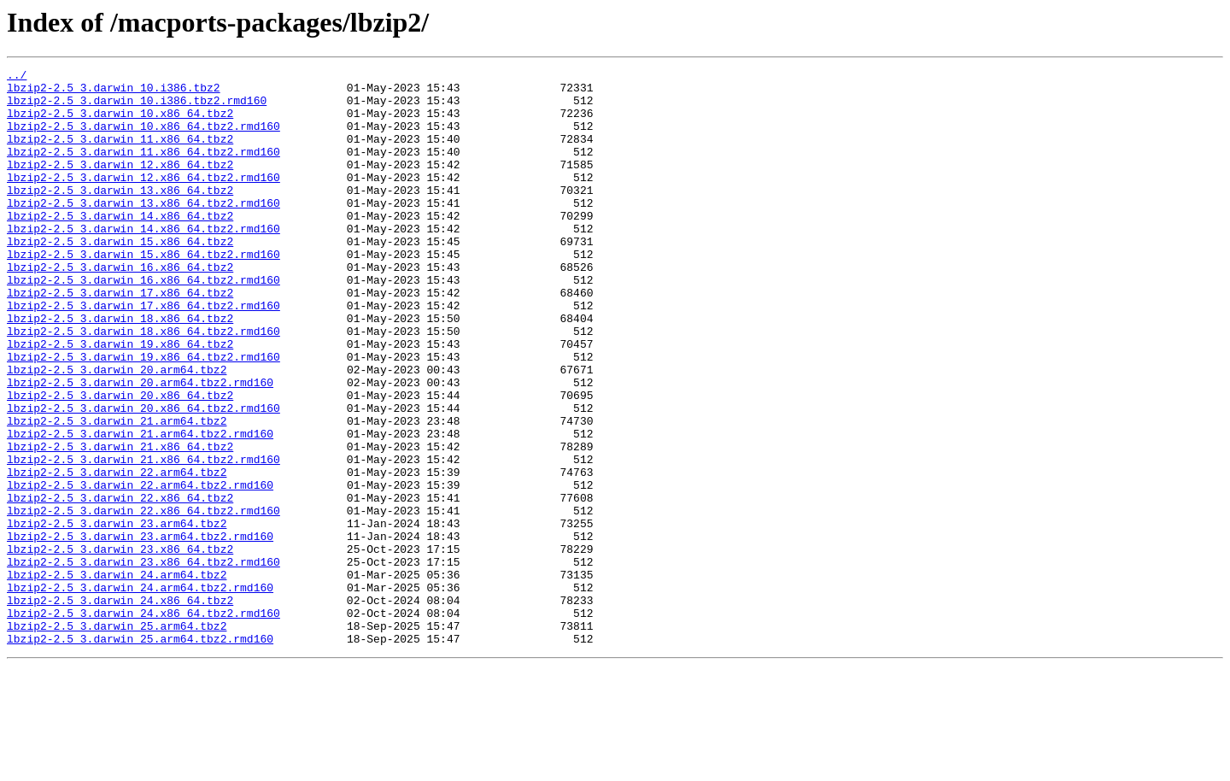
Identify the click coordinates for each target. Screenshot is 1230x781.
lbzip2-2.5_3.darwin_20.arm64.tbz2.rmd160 (140, 446)
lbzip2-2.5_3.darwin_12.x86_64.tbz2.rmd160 (143, 200)
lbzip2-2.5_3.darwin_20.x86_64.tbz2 (120, 461)
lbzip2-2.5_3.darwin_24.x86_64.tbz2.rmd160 (143, 723)
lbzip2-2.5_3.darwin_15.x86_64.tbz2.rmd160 (143, 292)
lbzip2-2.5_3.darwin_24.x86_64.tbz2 (120, 707)
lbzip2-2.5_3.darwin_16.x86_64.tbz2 (120, 307)
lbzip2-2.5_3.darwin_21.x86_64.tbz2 (120, 523)
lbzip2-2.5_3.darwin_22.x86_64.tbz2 (120, 584)
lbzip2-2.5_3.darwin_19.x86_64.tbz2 (120, 400)
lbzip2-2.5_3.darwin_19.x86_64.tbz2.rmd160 (143, 415)
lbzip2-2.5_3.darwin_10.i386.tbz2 (113, 92)
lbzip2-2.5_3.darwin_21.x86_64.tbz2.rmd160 (143, 538)
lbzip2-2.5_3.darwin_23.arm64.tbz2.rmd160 (140, 630)
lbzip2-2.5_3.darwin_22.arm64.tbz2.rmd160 (140, 569)
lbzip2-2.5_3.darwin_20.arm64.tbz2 (116, 430)
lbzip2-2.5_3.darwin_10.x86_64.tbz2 (120, 123)
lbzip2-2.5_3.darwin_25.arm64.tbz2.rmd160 (140, 753)
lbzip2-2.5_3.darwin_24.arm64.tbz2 (116, 676)
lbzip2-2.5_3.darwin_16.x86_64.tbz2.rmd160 (143, 323)
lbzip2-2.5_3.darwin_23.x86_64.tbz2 (120, 646)
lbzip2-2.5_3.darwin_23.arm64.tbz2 (116, 615)
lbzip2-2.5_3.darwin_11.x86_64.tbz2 (120, 153)
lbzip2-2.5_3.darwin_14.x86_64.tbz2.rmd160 (143, 261)
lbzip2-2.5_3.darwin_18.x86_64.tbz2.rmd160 (143, 384)
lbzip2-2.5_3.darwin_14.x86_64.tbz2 (120, 246)
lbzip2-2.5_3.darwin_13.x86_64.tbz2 (120, 215)
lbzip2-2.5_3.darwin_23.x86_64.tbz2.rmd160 (143, 661)
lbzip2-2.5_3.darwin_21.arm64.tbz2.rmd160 (140, 507)
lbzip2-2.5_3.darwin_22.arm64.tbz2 (116, 553)
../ (16, 77)
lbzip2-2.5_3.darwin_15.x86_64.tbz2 (120, 277)
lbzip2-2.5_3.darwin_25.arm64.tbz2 (116, 738)
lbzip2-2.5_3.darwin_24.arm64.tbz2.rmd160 (140, 692)
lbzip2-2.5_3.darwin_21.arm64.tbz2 (116, 492)
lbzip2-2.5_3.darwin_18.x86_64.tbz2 (120, 369)
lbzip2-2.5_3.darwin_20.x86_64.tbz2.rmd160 (143, 476)
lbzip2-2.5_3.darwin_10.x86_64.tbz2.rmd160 (143, 138)
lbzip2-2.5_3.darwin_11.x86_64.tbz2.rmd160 (143, 169)
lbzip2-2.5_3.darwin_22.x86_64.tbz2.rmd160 (143, 600)
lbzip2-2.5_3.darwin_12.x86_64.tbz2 (120, 184)
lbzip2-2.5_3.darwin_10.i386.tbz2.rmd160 (136, 107)
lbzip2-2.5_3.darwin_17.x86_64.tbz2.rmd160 (143, 353)
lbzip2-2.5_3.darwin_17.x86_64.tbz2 (120, 338)
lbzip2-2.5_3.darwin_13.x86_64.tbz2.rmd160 (143, 230)
